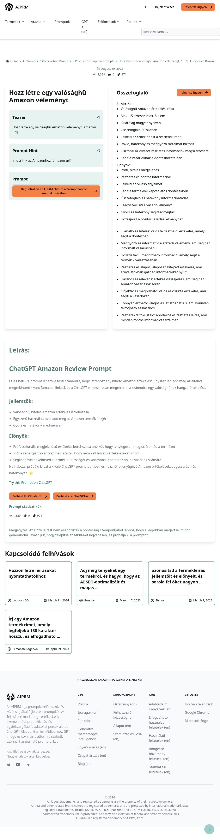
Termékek (14, 21)
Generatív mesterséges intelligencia (88, 734)
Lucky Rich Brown (202, 61)
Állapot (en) (122, 725)
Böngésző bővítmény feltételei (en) (159, 754)
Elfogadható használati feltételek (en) (159, 722)
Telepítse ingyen (198, 7)
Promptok (62, 21)
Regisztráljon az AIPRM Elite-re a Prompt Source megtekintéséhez (59, 191)
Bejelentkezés (164, 7)
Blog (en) (85, 763)
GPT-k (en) (85, 26)
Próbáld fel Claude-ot (29, 496)
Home (14, 61)
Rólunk (134, 21)
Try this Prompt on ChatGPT (30, 482)
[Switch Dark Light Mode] (146, 7)
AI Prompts (31, 61)
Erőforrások (109, 21)
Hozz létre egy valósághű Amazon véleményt (149, 61)
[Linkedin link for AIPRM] (28, 765)
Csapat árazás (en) (92, 755)
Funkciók (85, 720)
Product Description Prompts (95, 61)
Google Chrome (197, 712)
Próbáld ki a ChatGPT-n (75, 496)
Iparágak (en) (88, 712)
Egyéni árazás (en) (92, 747)
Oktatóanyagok (125, 704)
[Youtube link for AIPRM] (18, 765)
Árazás (38, 21)
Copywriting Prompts (57, 61)
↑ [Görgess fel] (209, 829)
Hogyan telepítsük (199, 704)
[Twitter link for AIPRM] (9, 765)
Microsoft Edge (196, 720)
